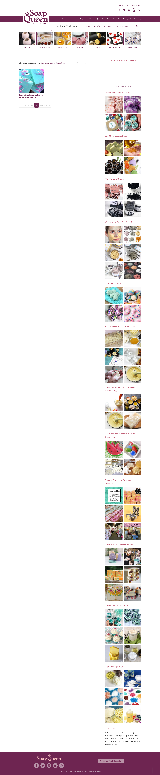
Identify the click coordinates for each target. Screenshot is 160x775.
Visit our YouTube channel (123, 86)
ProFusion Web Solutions (92, 771)
